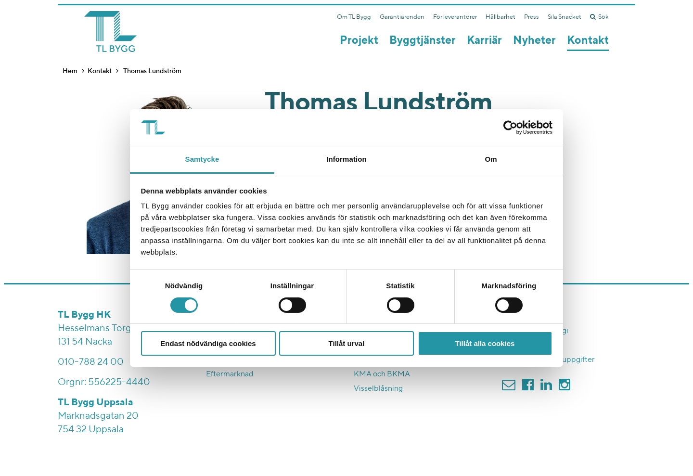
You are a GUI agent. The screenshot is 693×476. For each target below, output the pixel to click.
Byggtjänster (422, 40)
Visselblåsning (378, 389)
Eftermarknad (230, 374)
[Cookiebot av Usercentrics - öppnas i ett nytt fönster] (510, 127)
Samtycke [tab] (202, 159)
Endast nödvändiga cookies (208, 343)
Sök (599, 16)
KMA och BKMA (382, 374)
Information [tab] (346, 159)
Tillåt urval (347, 343)
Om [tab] (491, 159)
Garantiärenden (402, 17)
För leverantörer (455, 17)
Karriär (484, 40)
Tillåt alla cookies (485, 343)
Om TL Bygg (354, 17)
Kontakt (588, 40)
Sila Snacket (564, 17)
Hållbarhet (500, 17)
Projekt (359, 40)
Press (531, 17)
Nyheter (534, 40)
